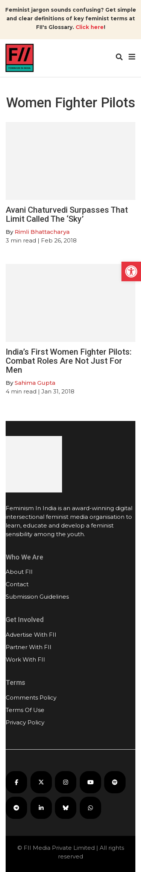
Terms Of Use (25, 709)
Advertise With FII (31, 634)
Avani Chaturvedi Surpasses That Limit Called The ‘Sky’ (67, 214)
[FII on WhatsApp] (90, 808)
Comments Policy (31, 697)
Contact (17, 584)
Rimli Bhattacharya (42, 231)
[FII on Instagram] (65, 782)
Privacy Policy (25, 722)
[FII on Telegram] (16, 808)
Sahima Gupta (35, 382)
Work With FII (25, 659)
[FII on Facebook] (16, 782)
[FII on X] (41, 782)
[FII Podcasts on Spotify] (115, 782)
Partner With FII (29, 647)
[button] (131, 271)
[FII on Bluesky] (65, 808)
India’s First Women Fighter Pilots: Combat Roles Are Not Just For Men (69, 361)
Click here (90, 27)
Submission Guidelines (37, 596)
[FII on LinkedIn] (41, 808)
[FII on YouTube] (90, 782)
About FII (19, 571)
